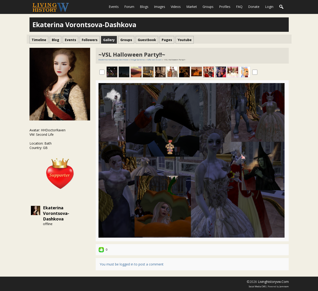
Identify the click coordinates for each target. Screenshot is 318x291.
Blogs (144, 6)
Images (159, 6)
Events (114, 6)
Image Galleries (137, 59)
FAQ (239, 6)
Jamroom (284, 286)
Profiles (224, 6)
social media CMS (257, 286)
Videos (176, 6)
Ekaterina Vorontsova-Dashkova (56, 213)
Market (191, 6)
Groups (208, 6)
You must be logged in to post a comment (132, 264)
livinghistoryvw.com (273, 281)
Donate (253, 6)
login (269, 6)
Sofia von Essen (154, 59)
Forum (129, 6)
